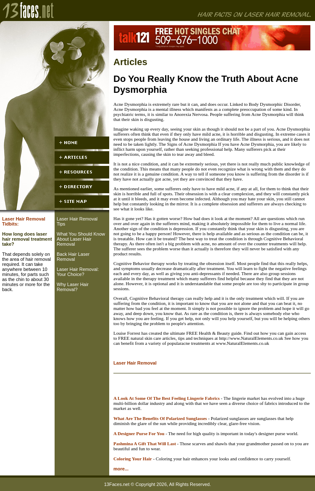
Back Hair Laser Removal (73, 257)
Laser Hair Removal (135, 362)
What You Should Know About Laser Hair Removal (81, 239)
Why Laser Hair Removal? (73, 287)
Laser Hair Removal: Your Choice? (78, 272)
